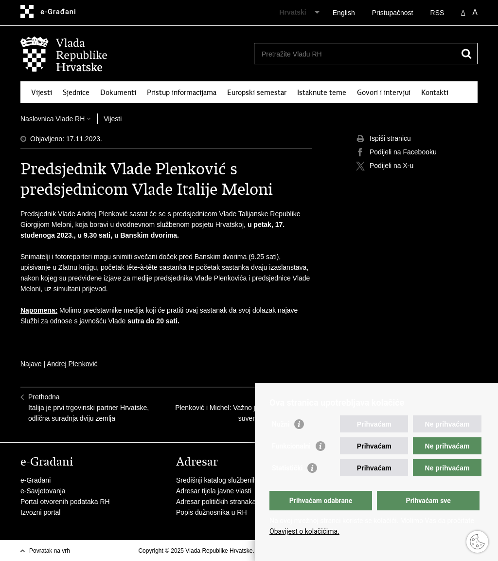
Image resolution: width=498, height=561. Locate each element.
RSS (437, 13)
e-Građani (35, 480)
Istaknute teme (321, 92)
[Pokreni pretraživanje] (466, 53)
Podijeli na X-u (384, 166)
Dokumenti (118, 92)
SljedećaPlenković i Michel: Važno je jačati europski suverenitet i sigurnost (239, 407)
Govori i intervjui (383, 92)
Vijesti (41, 92)
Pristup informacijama (181, 92)
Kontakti (434, 92)
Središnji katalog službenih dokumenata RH (242, 480)
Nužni (280, 424)
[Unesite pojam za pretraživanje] (355, 54)
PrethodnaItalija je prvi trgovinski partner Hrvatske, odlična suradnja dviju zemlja (88, 407)
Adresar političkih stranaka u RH (224, 501)
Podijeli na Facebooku (396, 152)
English (344, 13)
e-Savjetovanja (43, 491)
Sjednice (76, 92)
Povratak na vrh (49, 550)
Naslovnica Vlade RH (52, 119)
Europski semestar (256, 92)
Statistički (287, 468)
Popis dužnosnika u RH (211, 512)
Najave (31, 364)
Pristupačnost (392, 13)
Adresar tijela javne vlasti (213, 491)
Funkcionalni (291, 446)
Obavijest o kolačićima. (304, 531)
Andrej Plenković (72, 364)
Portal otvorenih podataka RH (65, 501)
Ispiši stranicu (383, 138)
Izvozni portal (40, 512)
